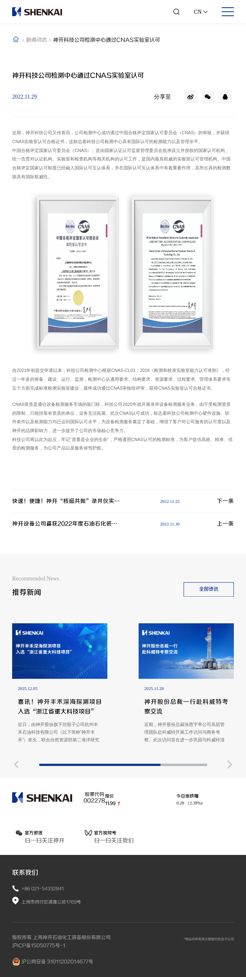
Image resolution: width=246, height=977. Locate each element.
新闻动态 (37, 40)
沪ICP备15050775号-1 (38, 945)
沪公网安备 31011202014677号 (52, 962)
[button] (15, 824)
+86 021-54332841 (42, 888)
